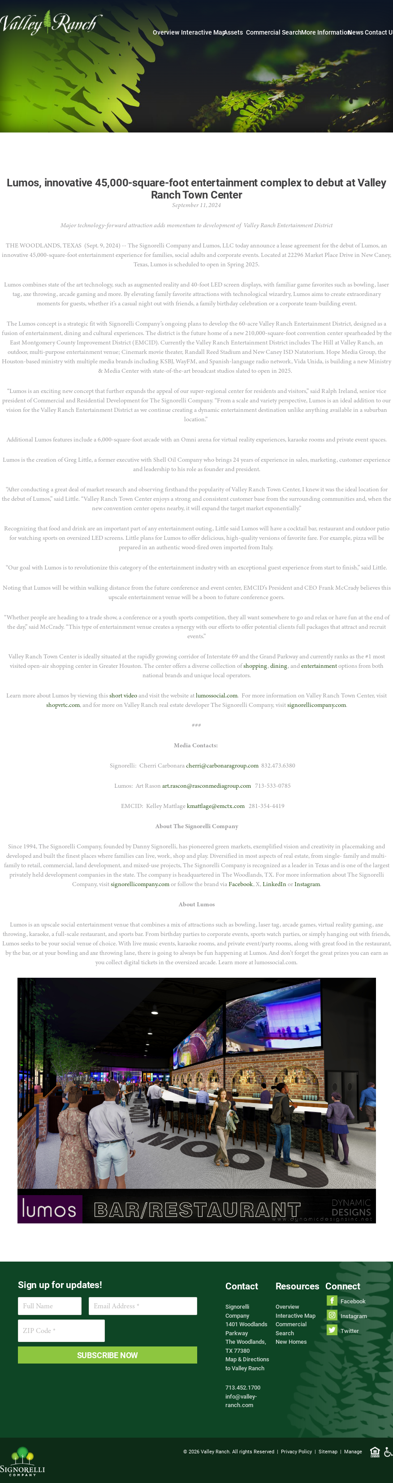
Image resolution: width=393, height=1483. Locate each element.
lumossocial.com (217, 695)
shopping (255, 666)
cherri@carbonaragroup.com (222, 765)
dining (279, 666)
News (355, 32)
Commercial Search (274, 32)
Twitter (350, 1331)
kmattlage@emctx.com (216, 806)
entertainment (319, 666)
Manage (353, 1451)
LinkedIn (274, 884)
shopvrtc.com (63, 705)
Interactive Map (203, 32)
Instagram (307, 884)
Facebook (240, 884)
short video (123, 695)
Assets (233, 32)
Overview (166, 32)
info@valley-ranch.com (241, 1400)
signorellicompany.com (316, 705)
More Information (326, 32)
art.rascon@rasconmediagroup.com (206, 785)
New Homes (291, 1341)
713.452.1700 (242, 1387)
